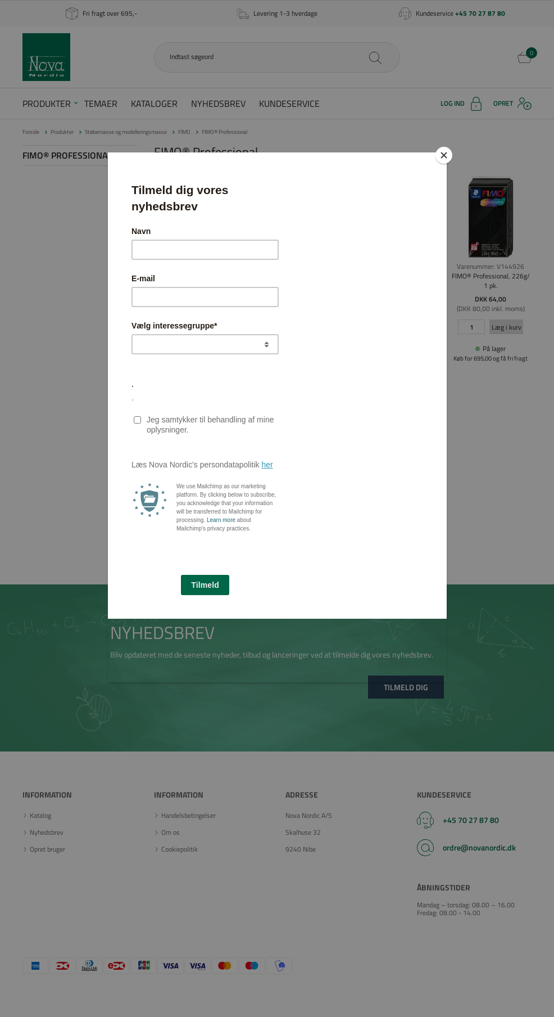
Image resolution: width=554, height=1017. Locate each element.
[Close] (443, 155)
